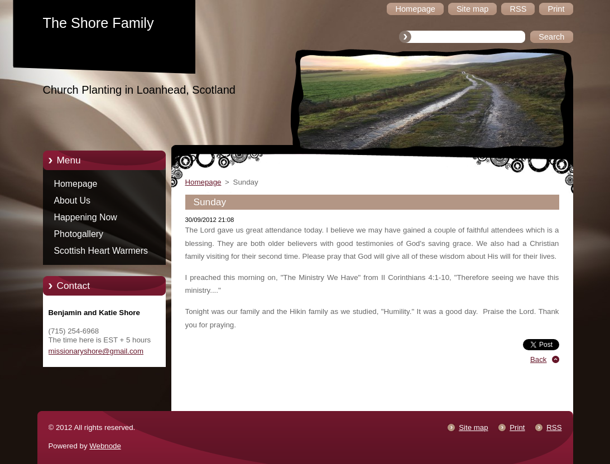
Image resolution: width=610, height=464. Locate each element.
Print (517, 427)
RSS (553, 427)
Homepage (76, 183)
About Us (72, 200)
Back (538, 359)
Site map (473, 427)
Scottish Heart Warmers (101, 250)
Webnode (105, 446)
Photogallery (79, 234)
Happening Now (85, 217)
